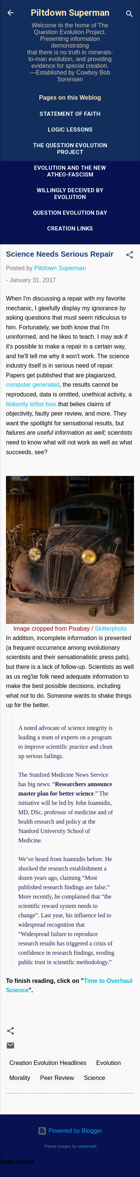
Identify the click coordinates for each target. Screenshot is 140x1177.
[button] (129, 256)
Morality (19, 1078)
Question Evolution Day (70, 212)
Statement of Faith (70, 114)
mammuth (87, 1146)
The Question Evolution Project (70, 149)
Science (94, 1078)
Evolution (108, 1063)
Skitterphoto (111, 628)
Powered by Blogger (70, 1131)
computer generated (32, 384)
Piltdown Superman (70, 12)
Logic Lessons (70, 129)
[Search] (129, 15)
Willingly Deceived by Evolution (70, 193)
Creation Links (70, 228)
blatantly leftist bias (31, 404)
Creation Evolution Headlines (47, 1063)
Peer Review (57, 1078)
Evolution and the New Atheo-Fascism (70, 171)
